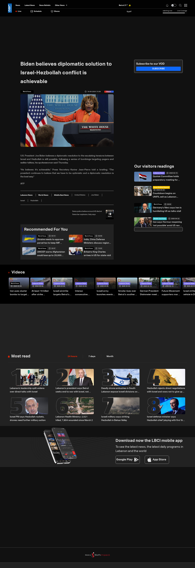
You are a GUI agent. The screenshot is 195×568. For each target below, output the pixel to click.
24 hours (72, 356)
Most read (20, 356)
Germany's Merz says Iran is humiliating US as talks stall (167, 209)
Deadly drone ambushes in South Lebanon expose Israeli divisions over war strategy (120, 390)
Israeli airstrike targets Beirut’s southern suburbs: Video (62, 293)
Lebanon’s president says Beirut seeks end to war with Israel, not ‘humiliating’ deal (72, 390)
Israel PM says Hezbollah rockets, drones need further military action (28, 418)
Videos (18, 272)
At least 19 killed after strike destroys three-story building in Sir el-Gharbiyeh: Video (40, 293)
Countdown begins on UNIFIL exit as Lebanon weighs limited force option (167, 195)
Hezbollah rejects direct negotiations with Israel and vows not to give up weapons (166, 390)
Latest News (30, 5)
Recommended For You (46, 230)
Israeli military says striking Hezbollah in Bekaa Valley (115, 418)
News (18, 5)
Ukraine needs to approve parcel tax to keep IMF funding (50, 241)
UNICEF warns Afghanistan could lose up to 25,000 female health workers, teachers (51, 254)
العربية (129, 11)
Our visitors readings (154, 166)
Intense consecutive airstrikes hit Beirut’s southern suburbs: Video (84, 293)
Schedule (36, 11)
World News (42, 236)
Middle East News (160, 218)
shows (55, 11)
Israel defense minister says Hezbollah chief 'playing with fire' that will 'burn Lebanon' (166, 419)
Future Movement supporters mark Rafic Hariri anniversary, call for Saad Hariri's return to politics (171, 293)
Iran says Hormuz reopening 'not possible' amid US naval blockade (167, 224)
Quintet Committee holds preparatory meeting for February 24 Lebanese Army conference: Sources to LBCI (167, 178)
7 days (91, 356)
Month (110, 356)
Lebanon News (159, 173)
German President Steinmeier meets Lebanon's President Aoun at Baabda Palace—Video (149, 293)
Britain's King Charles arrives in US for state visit (97, 254)
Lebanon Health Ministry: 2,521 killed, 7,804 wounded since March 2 (74, 418)
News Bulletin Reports (161, 187)
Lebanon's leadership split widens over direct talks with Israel (27, 390)
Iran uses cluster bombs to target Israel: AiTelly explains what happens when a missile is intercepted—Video (18, 293)
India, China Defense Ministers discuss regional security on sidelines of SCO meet (97, 241)
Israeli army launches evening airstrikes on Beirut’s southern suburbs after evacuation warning (105, 293)
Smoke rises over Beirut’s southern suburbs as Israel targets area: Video (127, 293)
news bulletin (44, 5)
